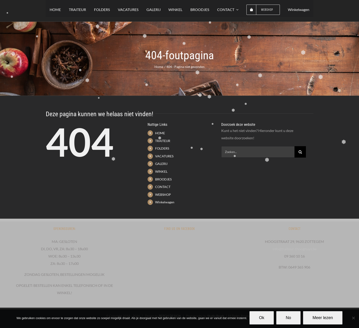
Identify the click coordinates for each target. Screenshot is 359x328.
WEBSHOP (163, 194)
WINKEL (161, 171)
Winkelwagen (164, 202)
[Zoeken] (300, 152)
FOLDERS (162, 148)
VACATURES (164, 156)
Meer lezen (323, 317)
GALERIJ (161, 164)
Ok (261, 317)
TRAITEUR (162, 141)
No (288, 317)
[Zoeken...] (257, 152)
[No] (353, 318)
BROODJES (163, 179)
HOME (160, 133)
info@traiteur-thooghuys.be (295, 249)
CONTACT (162, 187)
